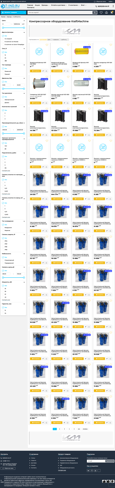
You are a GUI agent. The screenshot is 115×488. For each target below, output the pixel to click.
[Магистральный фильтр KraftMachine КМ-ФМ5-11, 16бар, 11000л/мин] (103, 245)
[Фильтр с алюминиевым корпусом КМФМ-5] (103, 149)
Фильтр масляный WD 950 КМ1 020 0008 (60, 96)
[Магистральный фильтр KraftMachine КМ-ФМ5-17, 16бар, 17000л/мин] (60, 245)
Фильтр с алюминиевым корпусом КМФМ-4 (82, 160)
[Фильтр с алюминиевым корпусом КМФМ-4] (82, 149)
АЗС (61, 465)
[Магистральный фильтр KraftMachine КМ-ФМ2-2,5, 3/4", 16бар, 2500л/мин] (103, 181)
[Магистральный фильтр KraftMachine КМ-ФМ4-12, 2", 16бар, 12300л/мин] (60, 213)
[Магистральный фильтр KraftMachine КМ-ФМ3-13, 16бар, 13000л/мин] (60, 373)
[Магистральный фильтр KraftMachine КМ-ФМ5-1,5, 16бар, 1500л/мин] (82, 277)
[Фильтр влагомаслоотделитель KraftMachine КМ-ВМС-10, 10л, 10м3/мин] (103, 117)
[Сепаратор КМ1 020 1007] (39, 85)
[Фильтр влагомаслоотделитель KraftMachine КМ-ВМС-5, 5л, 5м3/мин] (39, 117)
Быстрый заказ (42, 71)
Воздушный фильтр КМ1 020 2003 (39, 64)
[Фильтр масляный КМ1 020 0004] (82, 85)
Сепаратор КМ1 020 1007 (39, 95)
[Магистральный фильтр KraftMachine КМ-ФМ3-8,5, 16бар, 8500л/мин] (103, 373)
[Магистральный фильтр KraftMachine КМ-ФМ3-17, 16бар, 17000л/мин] (103, 341)
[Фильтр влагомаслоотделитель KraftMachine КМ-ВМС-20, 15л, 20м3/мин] (82, 117)
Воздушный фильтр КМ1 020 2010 (82, 64)
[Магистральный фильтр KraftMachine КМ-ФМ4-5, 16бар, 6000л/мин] (60, 341)
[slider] (3, 28)
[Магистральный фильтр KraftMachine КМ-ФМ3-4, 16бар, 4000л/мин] (82, 405)
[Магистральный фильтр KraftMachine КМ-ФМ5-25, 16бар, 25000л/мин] (39, 245)
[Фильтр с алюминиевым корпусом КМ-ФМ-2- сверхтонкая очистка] (39, 149)
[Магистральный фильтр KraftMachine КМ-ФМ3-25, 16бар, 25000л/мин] (82, 341)
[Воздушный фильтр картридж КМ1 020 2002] (60, 53)
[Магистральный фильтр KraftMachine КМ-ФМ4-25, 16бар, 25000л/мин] (103, 277)
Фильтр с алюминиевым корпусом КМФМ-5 (103, 160)
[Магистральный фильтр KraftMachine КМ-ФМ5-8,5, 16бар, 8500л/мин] (39, 277)
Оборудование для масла (67, 467)
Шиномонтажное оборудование (69, 458)
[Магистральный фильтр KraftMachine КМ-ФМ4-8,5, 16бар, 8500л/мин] (39, 341)
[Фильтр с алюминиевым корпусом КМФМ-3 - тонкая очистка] (60, 149)
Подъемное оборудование (67, 460)
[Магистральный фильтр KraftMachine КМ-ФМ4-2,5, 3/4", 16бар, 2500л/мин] (82, 181)
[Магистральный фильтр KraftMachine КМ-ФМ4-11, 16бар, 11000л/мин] (103, 309)
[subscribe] (100, 461)
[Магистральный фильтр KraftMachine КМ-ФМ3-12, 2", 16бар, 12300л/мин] (82, 213)
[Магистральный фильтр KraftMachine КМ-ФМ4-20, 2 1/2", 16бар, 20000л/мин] (39, 181)
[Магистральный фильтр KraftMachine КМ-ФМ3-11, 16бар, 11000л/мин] (82, 373)
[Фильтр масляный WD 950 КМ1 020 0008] (60, 85)
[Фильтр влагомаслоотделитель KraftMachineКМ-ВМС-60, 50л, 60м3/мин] (103, 85)
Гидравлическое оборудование (69, 463)
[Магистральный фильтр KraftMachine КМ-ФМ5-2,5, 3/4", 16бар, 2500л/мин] (103, 213)
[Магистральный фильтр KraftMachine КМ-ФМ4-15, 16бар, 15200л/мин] (60, 309)
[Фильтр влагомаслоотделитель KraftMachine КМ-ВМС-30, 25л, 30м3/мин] (60, 117)
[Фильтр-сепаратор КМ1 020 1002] (103, 53)
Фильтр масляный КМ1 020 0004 (82, 96)
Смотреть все (6, 170)
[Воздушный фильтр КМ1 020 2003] (39, 53)
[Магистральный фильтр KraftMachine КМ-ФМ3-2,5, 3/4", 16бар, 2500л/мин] (39, 213)
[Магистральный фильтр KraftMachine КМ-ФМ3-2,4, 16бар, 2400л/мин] (103, 405)
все (79, 429)
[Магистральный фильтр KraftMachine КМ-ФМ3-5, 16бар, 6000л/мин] (39, 405)
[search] (60, 12)
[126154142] (17, 24)
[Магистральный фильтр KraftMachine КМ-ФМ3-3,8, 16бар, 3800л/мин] (60, 405)
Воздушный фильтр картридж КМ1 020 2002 (60, 64)
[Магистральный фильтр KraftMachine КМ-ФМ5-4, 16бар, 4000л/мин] (60, 277)
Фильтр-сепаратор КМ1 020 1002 (103, 64)
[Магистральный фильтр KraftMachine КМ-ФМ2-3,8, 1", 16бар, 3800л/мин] (60, 181)
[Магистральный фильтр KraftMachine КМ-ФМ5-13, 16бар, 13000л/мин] (82, 245)
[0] (6, 24)
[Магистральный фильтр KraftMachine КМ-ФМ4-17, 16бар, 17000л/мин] (39, 309)
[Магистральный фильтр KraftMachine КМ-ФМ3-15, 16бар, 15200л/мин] (39, 373)
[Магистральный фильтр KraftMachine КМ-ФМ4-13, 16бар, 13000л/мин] (82, 309)
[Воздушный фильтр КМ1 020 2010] (82, 53)
